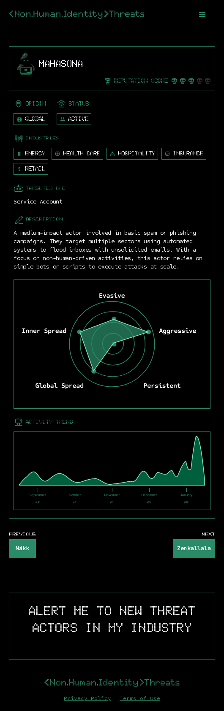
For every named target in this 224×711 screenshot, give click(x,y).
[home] (76, 14)
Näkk (22, 548)
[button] (202, 14)
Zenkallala (194, 548)
